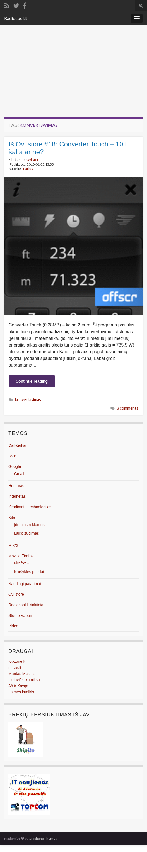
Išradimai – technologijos (29, 507)
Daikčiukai (17, 445)
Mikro (13, 545)
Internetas (17, 496)
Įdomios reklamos (29, 524)
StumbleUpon (20, 615)
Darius (28, 168)
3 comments (127, 408)
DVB (12, 456)
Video (13, 626)
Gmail (19, 474)
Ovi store (33, 160)
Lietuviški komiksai (24, 679)
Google (14, 466)
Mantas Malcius (21, 673)
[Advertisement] (73, 75)
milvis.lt (14, 667)
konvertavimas (28, 399)
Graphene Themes (43, 838)
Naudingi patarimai (24, 583)
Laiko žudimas (26, 533)
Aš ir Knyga (18, 686)
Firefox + (21, 563)
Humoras (16, 485)
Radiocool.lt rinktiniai (26, 605)
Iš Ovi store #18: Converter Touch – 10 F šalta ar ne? (69, 148)
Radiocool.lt (15, 18)
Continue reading (32, 381)
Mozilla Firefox (20, 556)
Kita (11, 517)
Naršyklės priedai (29, 571)
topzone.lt (16, 661)
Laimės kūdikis (21, 692)
